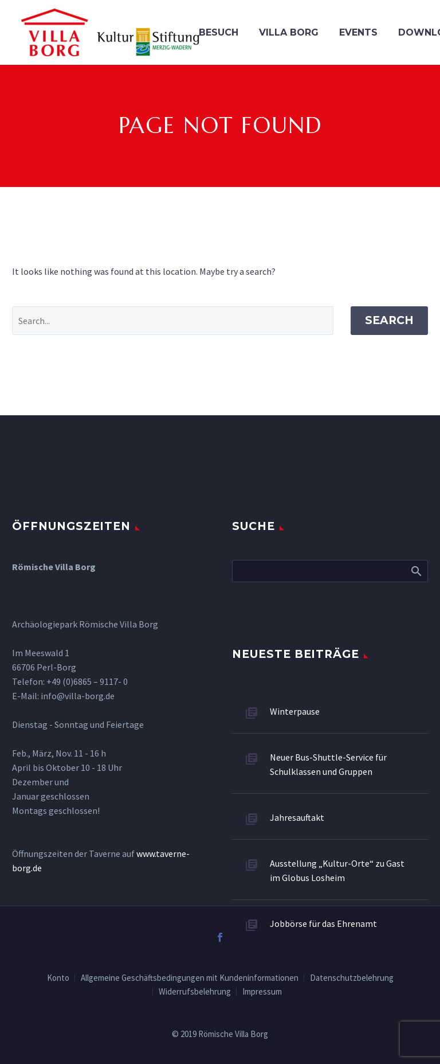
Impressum (262, 992)
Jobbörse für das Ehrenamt (323, 923)
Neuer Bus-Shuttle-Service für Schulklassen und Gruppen (328, 764)
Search (389, 320)
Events (358, 32)
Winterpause (295, 711)
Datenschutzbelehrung (352, 978)
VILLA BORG (289, 32)
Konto (58, 978)
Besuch (218, 32)
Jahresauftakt (297, 817)
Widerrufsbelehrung (195, 992)
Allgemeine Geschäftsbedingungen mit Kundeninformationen (189, 978)
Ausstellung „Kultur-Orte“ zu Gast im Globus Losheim (337, 870)
